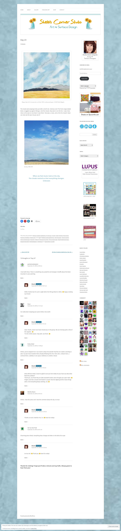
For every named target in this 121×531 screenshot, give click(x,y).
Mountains (66, 235)
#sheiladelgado (33, 241)
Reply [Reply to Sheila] (25, 298)
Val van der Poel (84, 290)
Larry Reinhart (83, 274)
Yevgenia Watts (83, 292)
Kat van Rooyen (84, 270)
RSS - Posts (83, 361)
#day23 (37, 239)
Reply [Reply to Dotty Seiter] (21, 359)
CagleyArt (82, 254)
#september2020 (24, 241)
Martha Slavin (31, 392)
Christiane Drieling (84, 256)
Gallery (36, 10)
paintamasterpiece (33, 264)
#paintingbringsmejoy (63, 239)
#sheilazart (40, 241)
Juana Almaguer (83, 262)
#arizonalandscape (25, 239)
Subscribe (84, 78)
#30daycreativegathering (48, 237)
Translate (91, 88)
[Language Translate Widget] (88, 86)
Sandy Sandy (83, 284)
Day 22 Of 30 (24, 252)
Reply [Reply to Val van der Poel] (21, 439)
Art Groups (49, 235)
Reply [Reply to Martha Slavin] (21, 403)
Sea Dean (82, 286)
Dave (29, 304)
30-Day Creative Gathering (39, 235)
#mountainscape (53, 239)
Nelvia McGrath (83, 282)
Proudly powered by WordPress (27, 516)
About (29, 10)
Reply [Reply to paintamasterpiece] (21, 278)
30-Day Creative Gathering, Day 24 (62, 252)
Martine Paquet (83, 280)
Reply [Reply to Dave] (21, 316)
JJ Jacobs (82, 264)
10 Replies (22, 44)
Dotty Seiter (31, 344)
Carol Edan (82, 252)
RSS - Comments (84, 365)
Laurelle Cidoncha (84, 276)
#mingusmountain (44, 239)
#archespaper (58, 237)
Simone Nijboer (83, 288)
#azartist (32, 239)
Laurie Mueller (83, 278)
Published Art (46, 10)
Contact (62, 10)
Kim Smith (82, 272)
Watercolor (33, 237)
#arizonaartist (65, 237)
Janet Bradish (83, 260)
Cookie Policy (34, 528)
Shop (54, 10)
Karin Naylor (83, 266)
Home (21, 10)
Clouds (53, 235)
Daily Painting (59, 235)
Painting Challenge (25, 237)
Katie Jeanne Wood (84, 268)
